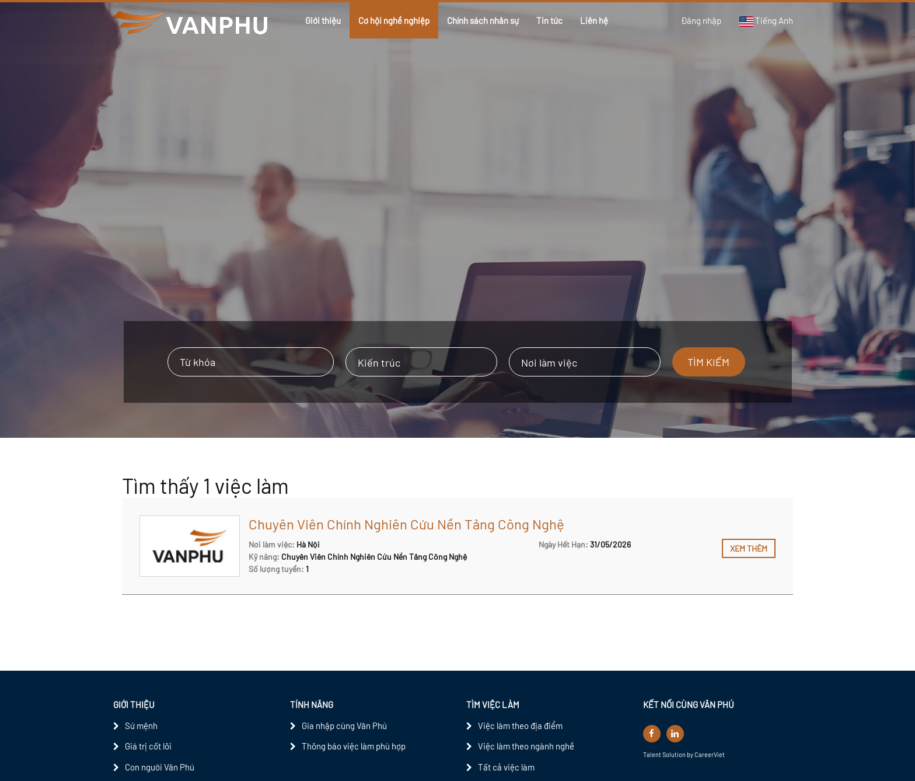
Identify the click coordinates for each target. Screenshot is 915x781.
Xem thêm (748, 548)
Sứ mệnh (141, 725)
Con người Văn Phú (159, 767)
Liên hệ (594, 20)
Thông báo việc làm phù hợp (354, 746)
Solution (674, 754)
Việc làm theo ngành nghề (526, 746)
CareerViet (709, 754)
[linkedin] (675, 733)
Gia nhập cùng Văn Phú (344, 725)
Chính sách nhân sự (483, 20)
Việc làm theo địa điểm (520, 725)
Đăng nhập (701, 20)
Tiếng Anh (766, 21)
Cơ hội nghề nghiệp (393, 20)
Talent (652, 754)
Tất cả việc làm (506, 767)
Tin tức (549, 20)
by (690, 754)
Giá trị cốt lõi (148, 746)
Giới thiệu (323, 20)
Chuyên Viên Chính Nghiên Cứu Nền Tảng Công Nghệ (406, 523)
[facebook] (652, 733)
